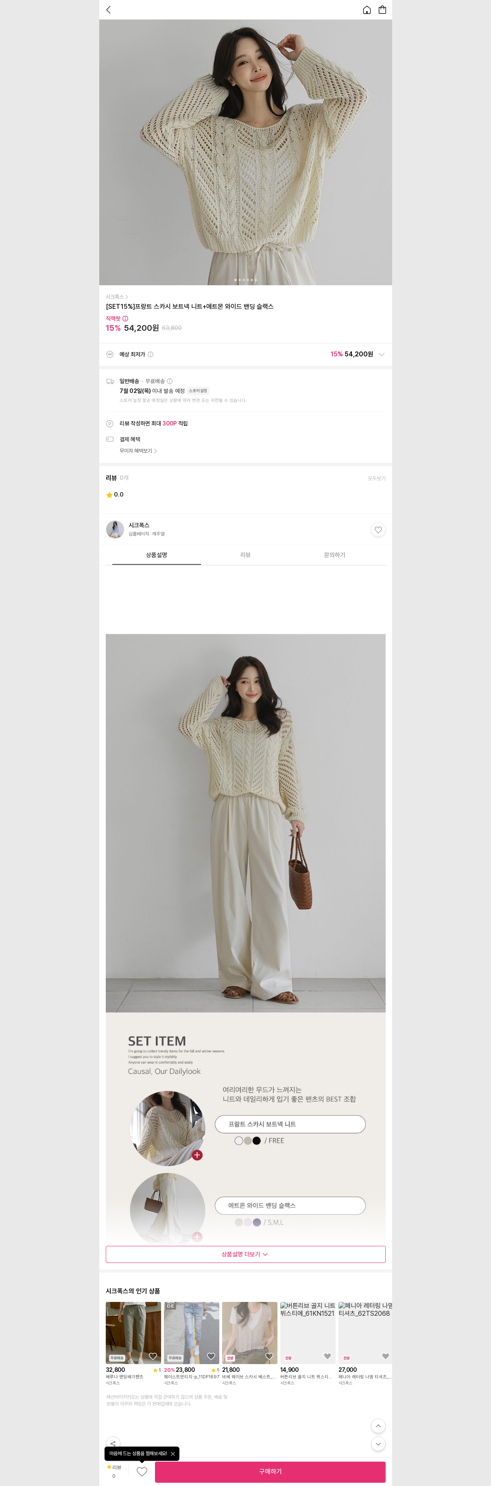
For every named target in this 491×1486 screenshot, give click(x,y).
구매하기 (270, 1471)
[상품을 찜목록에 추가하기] (153, 1356)
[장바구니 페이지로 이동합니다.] (382, 10)
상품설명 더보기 (245, 1254)
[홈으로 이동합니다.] (367, 10)
